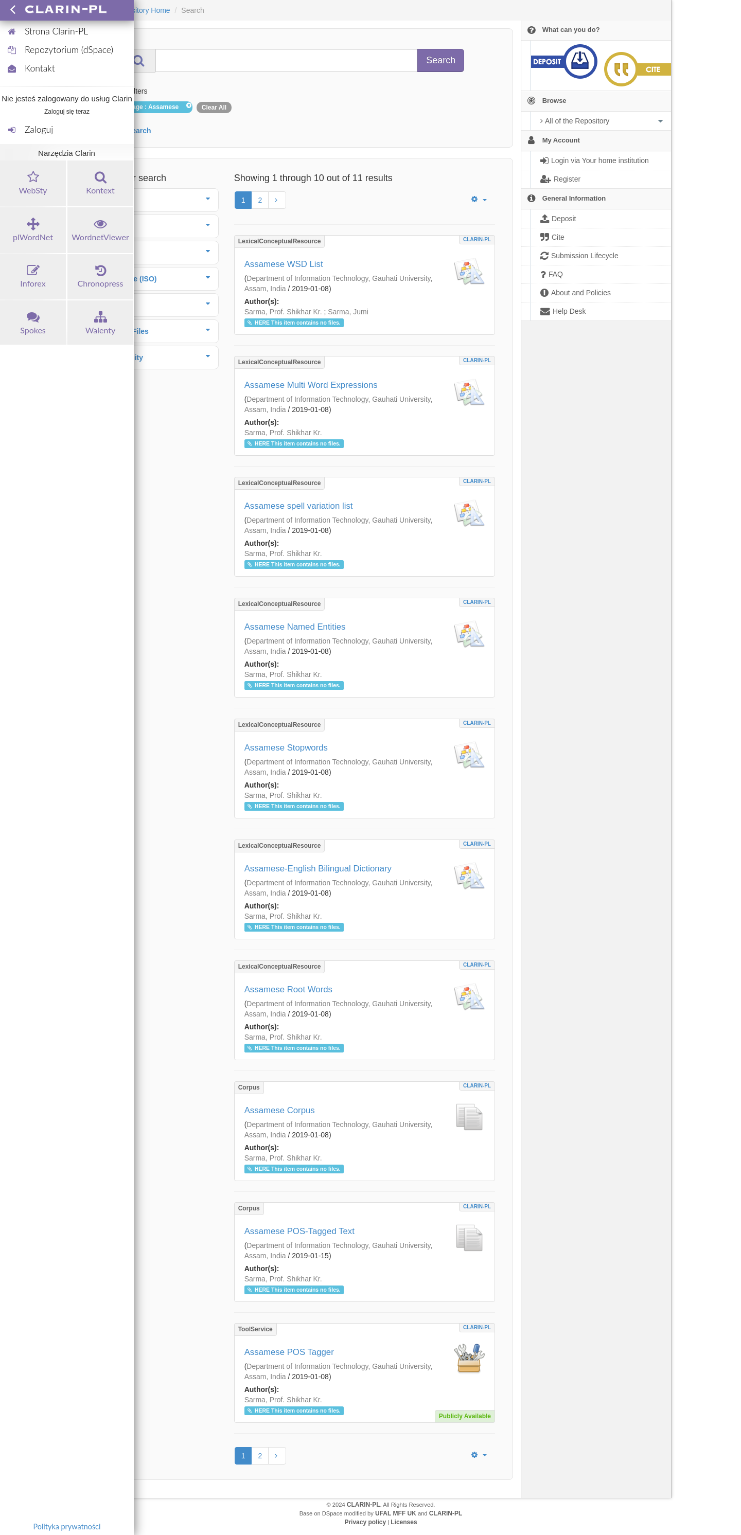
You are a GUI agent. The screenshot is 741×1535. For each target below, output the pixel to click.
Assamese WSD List (283, 264)
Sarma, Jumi (348, 312)
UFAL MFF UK (395, 1513)
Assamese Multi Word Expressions (311, 385)
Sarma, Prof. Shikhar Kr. (283, 312)
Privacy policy (365, 1522)
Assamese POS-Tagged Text (299, 1231)
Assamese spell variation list (298, 506)
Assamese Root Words (288, 989)
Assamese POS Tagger (289, 1352)
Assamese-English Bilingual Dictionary (318, 868)
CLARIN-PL (477, 239)
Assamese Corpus (279, 1110)
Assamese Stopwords (286, 748)
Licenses (404, 1522)
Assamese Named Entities (295, 627)
